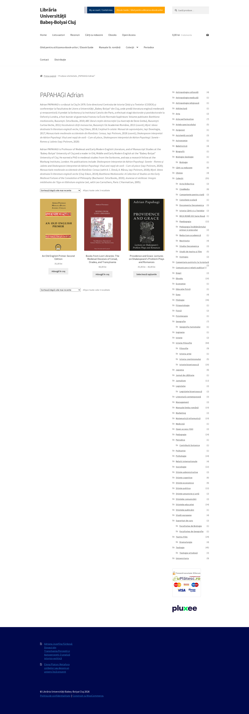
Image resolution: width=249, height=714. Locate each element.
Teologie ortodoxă (188, 552)
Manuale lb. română (109, 47)
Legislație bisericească (190, 391)
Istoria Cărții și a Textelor (191, 210)
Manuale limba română (187, 407)
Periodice (149, 47)
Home (43, 34)
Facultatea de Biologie (190, 526)
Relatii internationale (186, 461)
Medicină (180, 423)
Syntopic (183, 256)
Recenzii (75, 34)
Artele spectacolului (186, 124)
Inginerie (180, 332)
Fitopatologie (182, 305)
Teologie (180, 547)
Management (182, 402)
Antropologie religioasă (187, 103)
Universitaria (182, 558)
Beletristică (181, 146)
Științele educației (185, 504)
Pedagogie (181, 434)
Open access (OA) (184, 429)
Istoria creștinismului (190, 359)
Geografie (181, 321)
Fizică (179, 310)
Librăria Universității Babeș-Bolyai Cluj (58, 16)
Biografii (180, 151)
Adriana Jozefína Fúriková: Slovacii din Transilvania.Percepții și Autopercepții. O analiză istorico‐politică (58, 651)
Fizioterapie (182, 316)
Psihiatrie (180, 450)
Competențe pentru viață (191, 194)
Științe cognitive (184, 477)
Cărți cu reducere (94, 34)
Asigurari (180, 129)
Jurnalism (181, 380)
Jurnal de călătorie (185, 375)
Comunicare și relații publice (190, 267)
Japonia (180, 369)
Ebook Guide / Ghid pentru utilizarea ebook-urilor (140, 10)
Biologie (183, 162)
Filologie (180, 299)
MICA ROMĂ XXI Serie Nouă (192, 216)
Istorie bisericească (189, 364)
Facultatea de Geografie (191, 531)
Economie (180, 283)
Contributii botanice (189, 445)
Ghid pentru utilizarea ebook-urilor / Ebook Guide (66, 47)
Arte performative (185, 119)
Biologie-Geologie (184, 156)
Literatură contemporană (188, 396)
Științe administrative (187, 472)
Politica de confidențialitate (55, 695)
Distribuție (60, 59)
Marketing (181, 413)
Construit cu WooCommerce (88, 695)
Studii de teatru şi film (190, 251)
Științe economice (185, 482)
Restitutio (184, 240)
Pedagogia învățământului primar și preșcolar (192, 228)
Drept (178, 273)
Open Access (129, 34)
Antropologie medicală (187, 97)
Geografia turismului (189, 326)
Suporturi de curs (184, 520)
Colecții (130, 47)
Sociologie (181, 466)
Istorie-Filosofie (184, 342)
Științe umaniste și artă (187, 493)
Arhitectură (181, 108)
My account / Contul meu (100, 10)
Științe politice (183, 488)
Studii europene (184, 515)
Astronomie (181, 140)
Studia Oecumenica (189, 246)
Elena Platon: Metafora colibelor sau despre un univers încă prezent (57, 668)
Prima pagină (50, 76)
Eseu (178, 294)
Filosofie (183, 348)
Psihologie (181, 456)
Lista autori (58, 34)
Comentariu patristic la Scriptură (192, 262)
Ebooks (112, 34)
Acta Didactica (186, 183)
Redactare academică (190, 235)
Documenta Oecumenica (191, 205)
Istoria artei (185, 353)
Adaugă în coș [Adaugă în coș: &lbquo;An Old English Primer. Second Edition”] (58, 271)
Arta (178, 113)
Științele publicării (185, 509)
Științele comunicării (186, 499)
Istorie (179, 337)
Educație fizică (183, 289)
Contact (44, 59)
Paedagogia (185, 221)
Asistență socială (184, 135)
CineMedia (184, 189)
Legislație (180, 386)
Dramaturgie (185, 542)
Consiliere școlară (188, 199)
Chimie (179, 172)
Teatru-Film (182, 536)
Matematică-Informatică (188, 418)
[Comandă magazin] (60, 190)
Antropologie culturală (187, 92)
